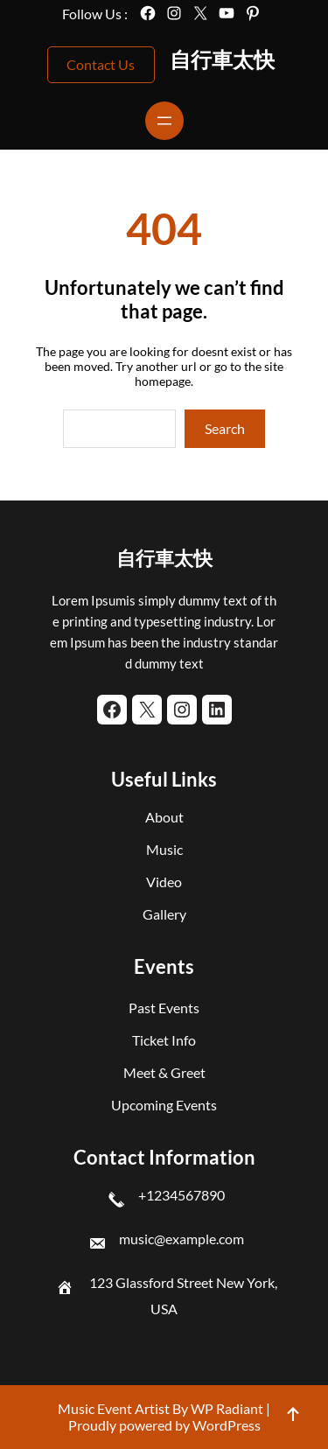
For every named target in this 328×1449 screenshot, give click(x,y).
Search (225, 428)
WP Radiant (225, 1408)
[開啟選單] (164, 121)
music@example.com (181, 1238)
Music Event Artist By (123, 1408)
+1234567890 (181, 1194)
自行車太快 (222, 59)
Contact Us (100, 64)
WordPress (226, 1425)
